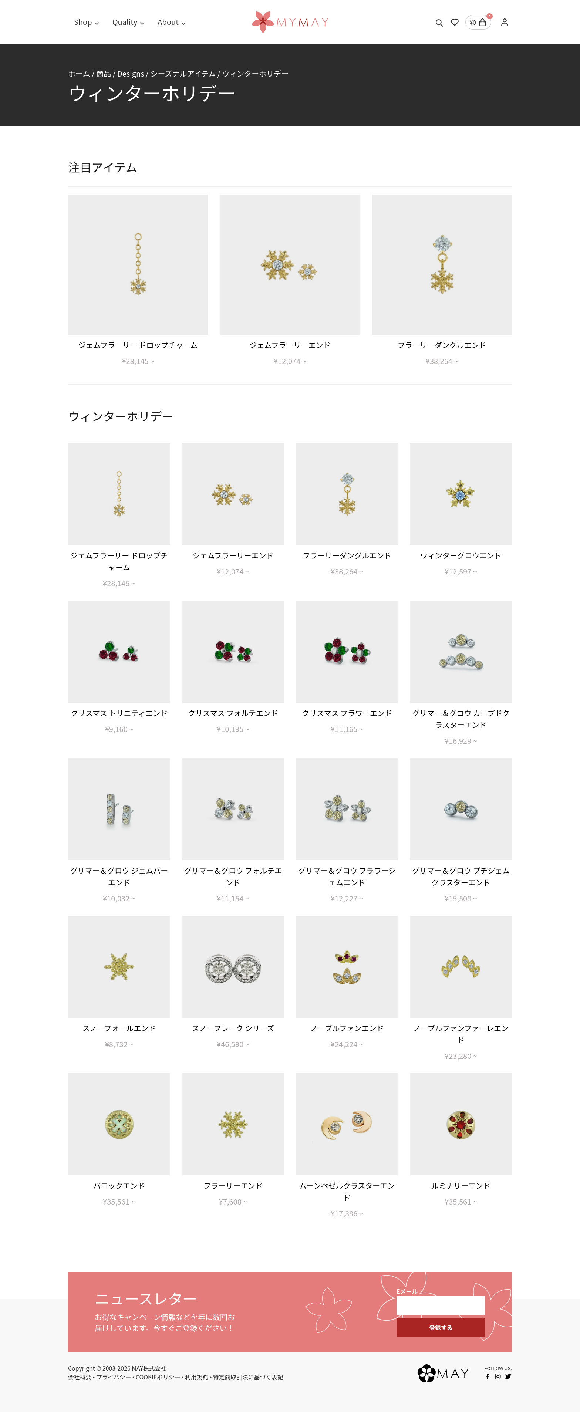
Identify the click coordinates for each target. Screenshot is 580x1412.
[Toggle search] (439, 22)
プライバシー (113, 1377)
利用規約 (196, 1377)
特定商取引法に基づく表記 (248, 1377)
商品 (103, 73)
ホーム (79, 73)
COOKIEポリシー (158, 1377)
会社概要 (79, 1377)
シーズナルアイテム (183, 73)
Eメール (407, 1291)
